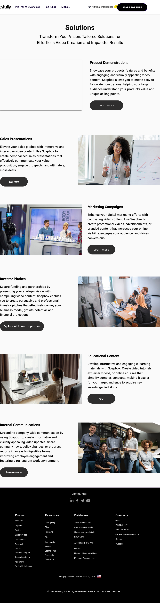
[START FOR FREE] (132, 7)
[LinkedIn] (71, 500)
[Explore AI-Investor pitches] (22, 326)
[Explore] (14, 182)
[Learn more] (106, 105)
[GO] (101, 399)
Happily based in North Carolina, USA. (77, 576)
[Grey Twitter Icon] (82, 500)
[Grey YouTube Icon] (88, 500)
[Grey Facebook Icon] (77, 500)
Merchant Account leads (84, 558)
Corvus (102, 591)
